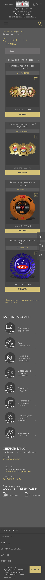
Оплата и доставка (11, 549)
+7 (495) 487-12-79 (22, 9)
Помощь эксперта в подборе (20, 60)
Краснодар (9, 4)
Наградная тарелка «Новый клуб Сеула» (22, 67)
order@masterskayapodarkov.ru (24, 17)
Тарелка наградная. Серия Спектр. (22, 183)
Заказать (22, 114)
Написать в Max (24, 14)
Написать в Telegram (24, 12)
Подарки (13, 495)
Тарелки (20, 32)
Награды (35, 495)
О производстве (9, 530)
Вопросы (5, 543)
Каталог (13, 32)
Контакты (6, 561)
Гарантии (5, 555)
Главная (6, 32)
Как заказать (7, 537)
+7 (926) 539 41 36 (12, 479)
